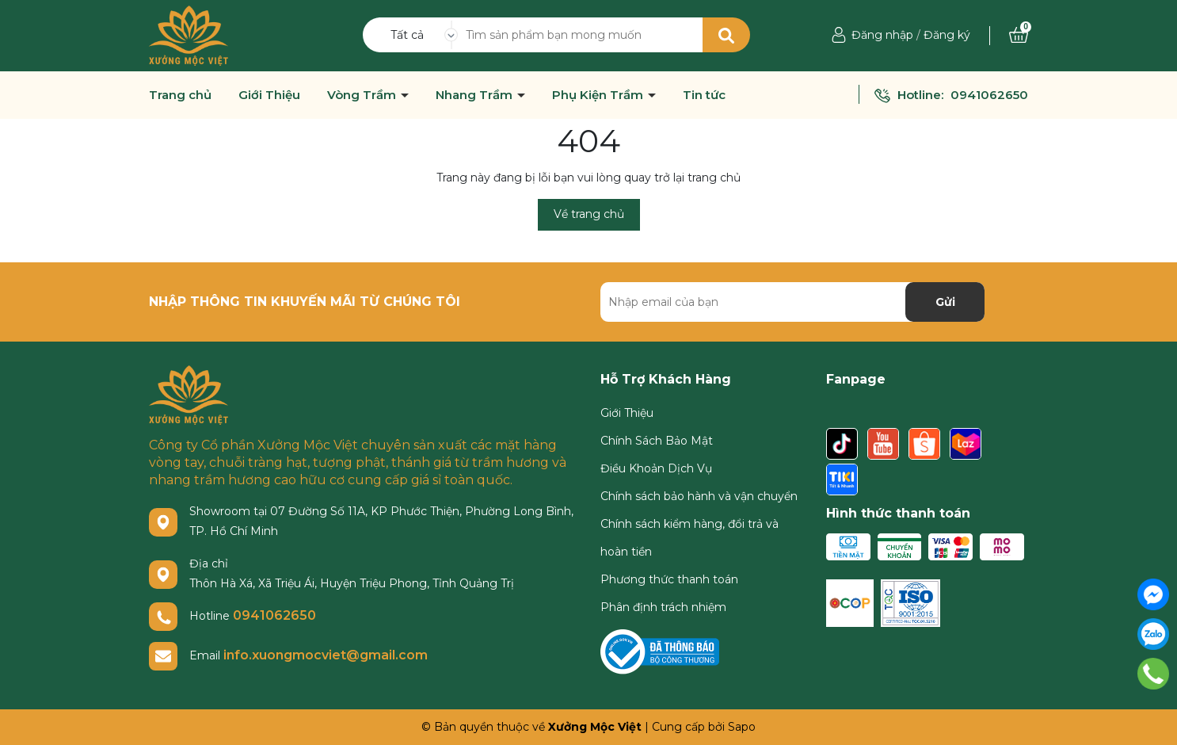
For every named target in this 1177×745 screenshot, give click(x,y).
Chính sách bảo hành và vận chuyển (699, 496)
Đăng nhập (882, 35)
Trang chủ (180, 95)
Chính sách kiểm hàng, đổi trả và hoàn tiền (689, 538)
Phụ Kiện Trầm (599, 95)
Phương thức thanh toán (669, 579)
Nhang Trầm (476, 95)
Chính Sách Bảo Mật (656, 441)
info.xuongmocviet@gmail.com (325, 655)
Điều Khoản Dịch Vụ (656, 468)
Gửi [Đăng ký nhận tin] (945, 302)
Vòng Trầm (363, 95)
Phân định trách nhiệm (663, 607)
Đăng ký (947, 35)
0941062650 (989, 94)
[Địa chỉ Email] (792, 302)
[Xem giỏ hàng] (1018, 35)
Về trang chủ (589, 214)
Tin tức (704, 95)
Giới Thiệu (269, 95)
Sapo (742, 727)
